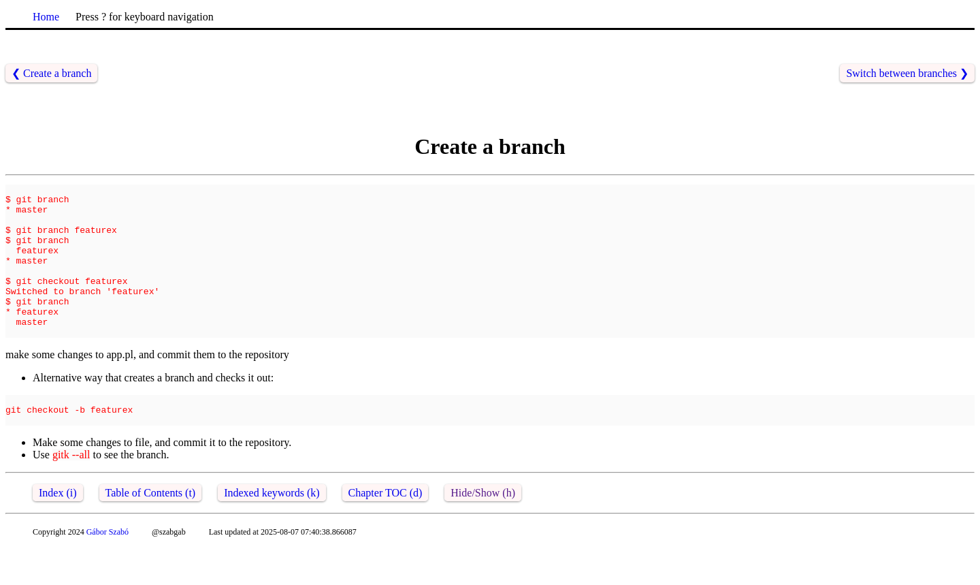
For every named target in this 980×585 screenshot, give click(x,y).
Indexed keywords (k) (271, 529)
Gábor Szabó (107, 568)
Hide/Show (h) (483, 529)
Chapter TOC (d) (385, 529)
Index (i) (58, 529)
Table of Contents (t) (150, 529)
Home (46, 16)
